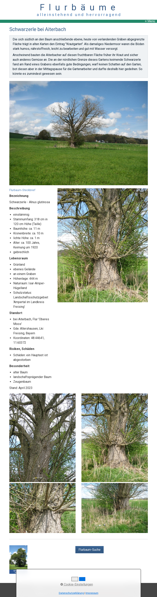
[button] (89, 549)
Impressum (92, 593)
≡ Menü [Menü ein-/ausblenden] (150, 21)
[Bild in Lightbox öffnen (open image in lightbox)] (78, 133)
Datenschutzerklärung (71, 593)
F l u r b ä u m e (78, 7)
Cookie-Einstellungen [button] (76, 584)
